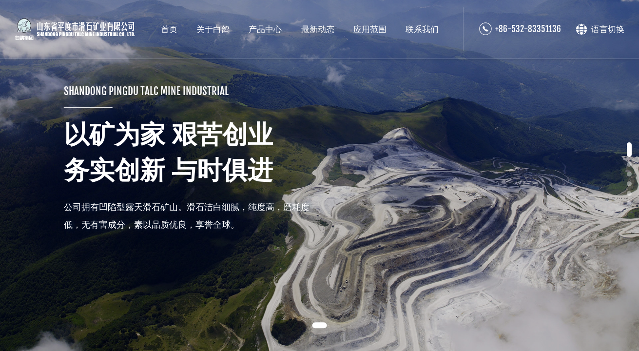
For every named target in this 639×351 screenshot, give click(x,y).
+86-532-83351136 (528, 29)
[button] (319, 325)
